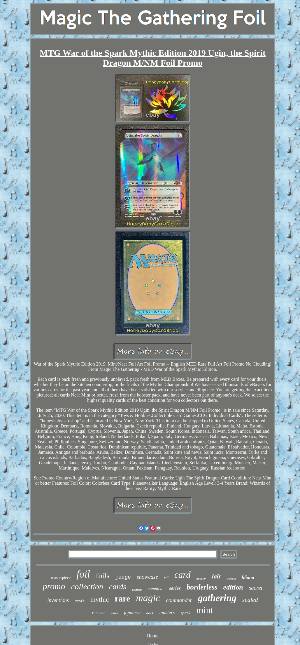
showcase (147, 577)
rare (122, 598)
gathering (217, 598)
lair (216, 576)
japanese (132, 612)
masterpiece (61, 578)
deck (150, 613)
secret (256, 588)
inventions (58, 600)
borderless (202, 587)
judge (123, 577)
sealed (250, 599)
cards (117, 586)
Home (152, 635)
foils (102, 575)
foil (83, 574)
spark (185, 613)
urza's (79, 601)
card (182, 575)
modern (231, 578)
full (166, 578)
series (175, 588)
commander (179, 600)
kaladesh (99, 613)
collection (87, 586)
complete (155, 588)
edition (233, 587)
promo (54, 586)
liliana (248, 577)
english (137, 589)
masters (167, 612)
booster (201, 578)
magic (148, 597)
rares (114, 613)
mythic (99, 599)
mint (204, 610)
